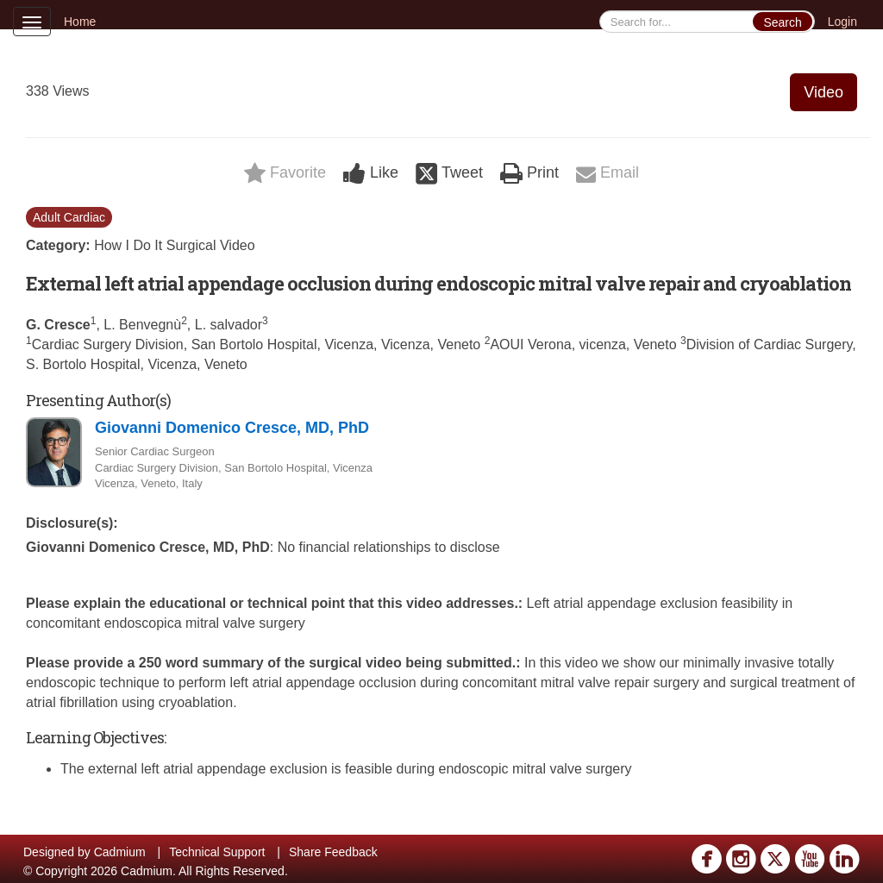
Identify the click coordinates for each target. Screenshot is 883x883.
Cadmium (120, 852)
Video (823, 92)
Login (842, 21)
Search (782, 22)
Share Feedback (333, 852)
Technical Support (217, 852)
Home (80, 21)
